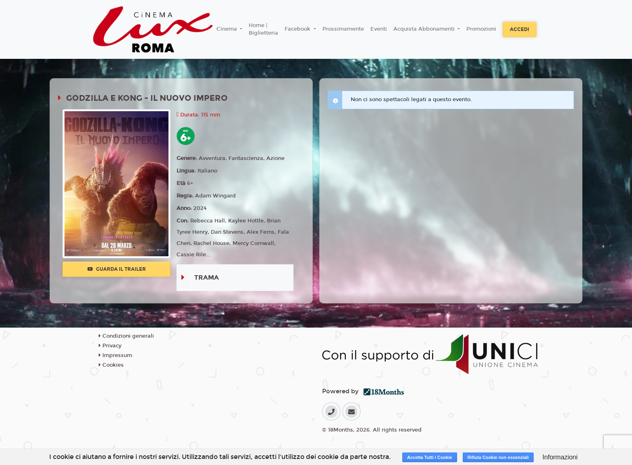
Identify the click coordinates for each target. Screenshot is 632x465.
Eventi (378, 29)
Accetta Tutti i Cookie (429, 457)
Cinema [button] (227, 29)
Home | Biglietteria (263, 29)
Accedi (519, 29)
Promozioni (481, 29)
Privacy (110, 346)
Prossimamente (343, 29)
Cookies (111, 365)
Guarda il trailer (116, 269)
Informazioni (560, 457)
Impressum (115, 355)
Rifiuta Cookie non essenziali (498, 457)
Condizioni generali (126, 336)
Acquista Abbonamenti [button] (424, 29)
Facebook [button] (298, 29)
